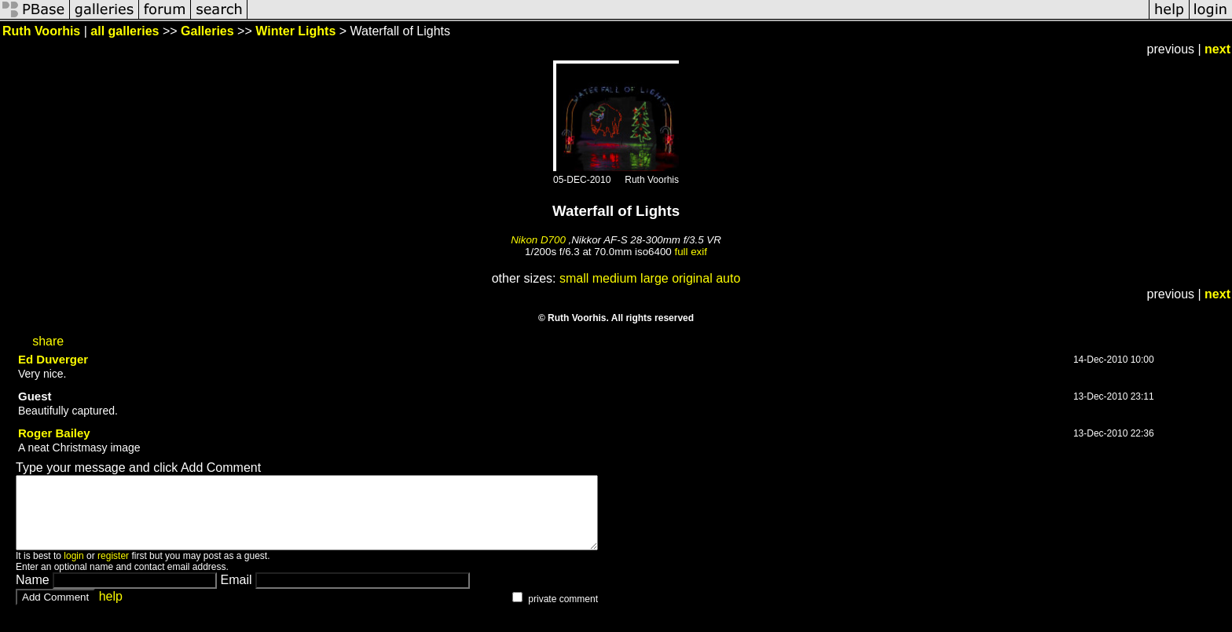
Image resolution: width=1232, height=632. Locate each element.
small (573, 278)
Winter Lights (295, 31)
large (654, 278)
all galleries (124, 31)
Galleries (207, 31)
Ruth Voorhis (41, 31)
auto (728, 278)
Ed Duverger (53, 359)
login (73, 569)
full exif (690, 252)
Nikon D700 (538, 240)
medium (614, 278)
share (48, 341)
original (692, 278)
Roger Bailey (54, 433)
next (1217, 49)
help (111, 610)
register (113, 569)
